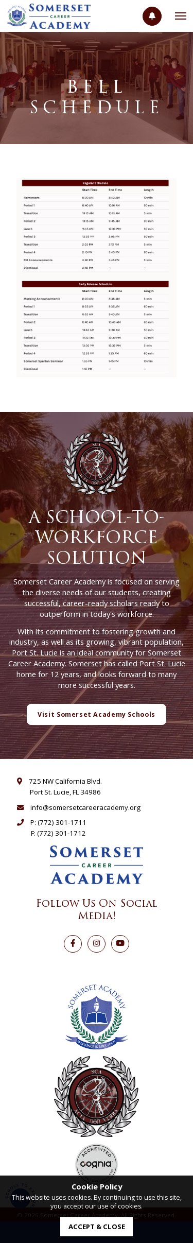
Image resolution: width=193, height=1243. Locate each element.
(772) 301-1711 (62, 822)
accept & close (96, 1226)
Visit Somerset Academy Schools (96, 714)
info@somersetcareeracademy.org (85, 807)
